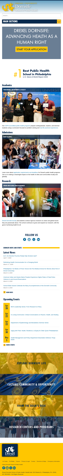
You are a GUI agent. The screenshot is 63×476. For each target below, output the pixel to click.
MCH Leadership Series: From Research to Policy (26, 307)
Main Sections (10, 21)
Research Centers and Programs (31, 427)
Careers (18, 461)
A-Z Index (5, 461)
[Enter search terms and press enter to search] (31, 15)
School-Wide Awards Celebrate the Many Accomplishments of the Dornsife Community (30, 285)
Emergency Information (54, 461)
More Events (10, 345)
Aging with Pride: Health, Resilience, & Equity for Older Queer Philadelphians (34, 330)
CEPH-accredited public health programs (17, 125)
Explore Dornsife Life (31, 363)
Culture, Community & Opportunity (31, 384)
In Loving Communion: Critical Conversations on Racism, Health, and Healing (34, 315)
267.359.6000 (6, 474)
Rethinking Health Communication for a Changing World (20, 262)
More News (9, 292)
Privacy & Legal (26, 461)
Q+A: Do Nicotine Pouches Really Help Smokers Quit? (20, 256)
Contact (33, 461)
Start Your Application (31, 49)
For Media (11, 461)
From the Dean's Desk (31, 405)
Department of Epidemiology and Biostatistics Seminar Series (30, 322)
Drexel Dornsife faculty (9, 220)
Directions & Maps (41, 461)
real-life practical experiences (49, 128)
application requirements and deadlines (26, 172)
